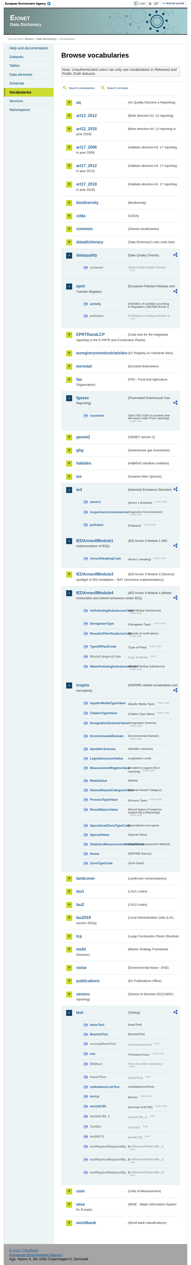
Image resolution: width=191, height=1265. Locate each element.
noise (81, 968)
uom (80, 1191)
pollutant (96, 525)
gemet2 (83, 437)
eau (92, 1054)
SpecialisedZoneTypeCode (108, 825)
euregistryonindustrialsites (101, 353)
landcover (85, 878)
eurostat (84, 366)
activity (95, 304)
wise (80, 1204)
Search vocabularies (82, 88)
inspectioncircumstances (108, 512)
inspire (82, 685)
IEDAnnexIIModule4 (94, 593)
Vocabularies (20, 92)
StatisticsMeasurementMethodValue (108, 844)
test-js (94, 1096)
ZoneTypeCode (101, 863)
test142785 (98, 1106)
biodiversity (87, 202)
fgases (82, 398)
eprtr (80, 286)
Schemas (16, 83)
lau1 (80, 891)
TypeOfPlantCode (103, 646)
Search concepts (117, 88)
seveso (83, 994)
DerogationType (102, 623)
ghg (79, 450)
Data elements (20, 75)
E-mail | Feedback (23, 1250)
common (84, 229)
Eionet (29, 38)
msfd (81, 949)
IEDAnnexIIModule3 (94, 574)
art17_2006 (86, 147)
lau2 (80, 904)
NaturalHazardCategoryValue (108, 790)
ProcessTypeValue (104, 799)
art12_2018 (86, 129)
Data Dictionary (46, 38)
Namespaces (19, 110)
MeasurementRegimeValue (108, 768)
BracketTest (99, 1034)
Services (16, 101)
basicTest (97, 1025)
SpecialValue (99, 835)
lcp (79, 936)
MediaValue (98, 780)
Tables (14, 66)
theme (94, 854)
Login (142, 3)
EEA (29, 3)
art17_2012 (86, 166)
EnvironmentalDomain (107, 736)
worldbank (86, 1223)
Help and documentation (28, 48)
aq (78, 102)
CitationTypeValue (103, 713)
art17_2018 (86, 184)
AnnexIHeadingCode (105, 558)
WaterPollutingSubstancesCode (108, 666)
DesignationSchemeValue (108, 723)
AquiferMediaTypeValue (107, 703)
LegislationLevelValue (106, 758)
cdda (80, 216)
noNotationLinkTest (104, 1087)
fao (79, 379)
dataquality (86, 255)
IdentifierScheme (102, 749)
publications (87, 981)
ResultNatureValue (104, 809)
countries (97, 415)
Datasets (16, 57)
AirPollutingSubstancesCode (108, 610)
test (79, 1012)
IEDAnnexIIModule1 (94, 541)
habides (83, 463)
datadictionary (89, 242)
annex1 (95, 502)
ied (79, 489)
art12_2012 (86, 115)
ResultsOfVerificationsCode (108, 633)
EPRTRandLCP (90, 334)
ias (79, 476)
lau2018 (83, 917)
